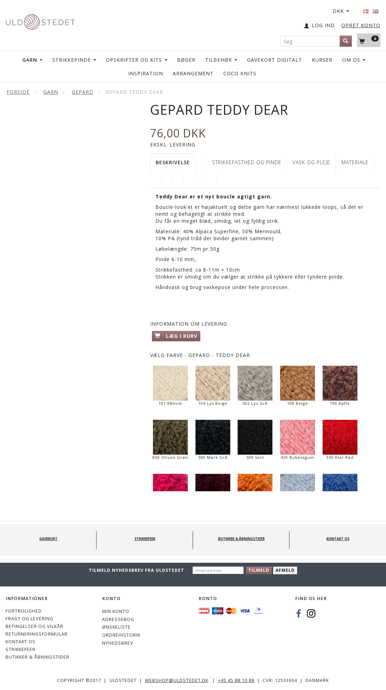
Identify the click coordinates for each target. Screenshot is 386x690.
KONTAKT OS (21, 642)
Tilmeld (258, 570)
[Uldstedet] (40, 20)
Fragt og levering (29, 619)
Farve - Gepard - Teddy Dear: (200, 355)
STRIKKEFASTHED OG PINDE (246, 162)
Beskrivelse (173, 162)
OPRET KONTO (360, 25)
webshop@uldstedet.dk (176, 680)
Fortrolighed (24, 611)
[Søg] (346, 41)
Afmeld (285, 570)
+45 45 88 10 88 (236, 680)
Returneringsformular (37, 634)
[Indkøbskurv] (368, 40)
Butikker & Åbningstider (37, 657)
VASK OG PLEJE (311, 162)
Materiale (355, 162)
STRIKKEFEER (21, 649)
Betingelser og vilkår (34, 626)
